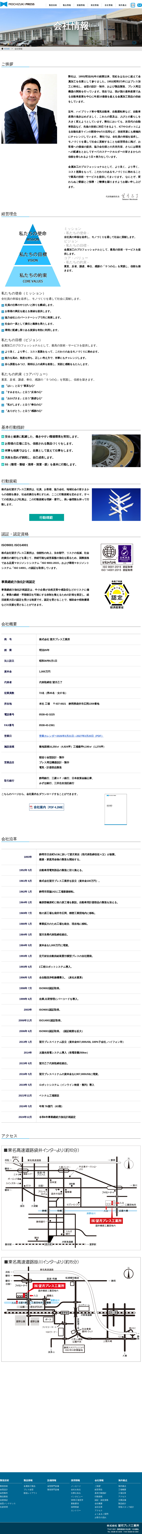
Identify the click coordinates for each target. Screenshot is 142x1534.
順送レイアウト (30, 1493)
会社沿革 (98, 1507)
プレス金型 (28, 1489)
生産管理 (4, 1507)
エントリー (76, 1510)
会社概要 (98, 1503)
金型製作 (4, 1493)
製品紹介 (122, 1503)
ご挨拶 (98, 1486)
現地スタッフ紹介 (126, 1507)
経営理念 (98, 1489)
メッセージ (76, 1486)
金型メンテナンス (8, 1503)
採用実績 (75, 1507)
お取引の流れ (100, 1517)
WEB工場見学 (77, 1500)
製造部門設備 (53, 1489)
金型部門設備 (53, 1486)
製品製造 (4, 1496)
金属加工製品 (29, 1486)
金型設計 (4, 1489)
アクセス (98, 1510)
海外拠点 (122, 1486)
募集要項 (75, 1503)
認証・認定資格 (101, 1500)
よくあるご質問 (101, 1514)
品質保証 (4, 1500)
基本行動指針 (100, 1493)
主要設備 (122, 1500)
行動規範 (98, 1496)
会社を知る (76, 1489)
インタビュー (77, 1496)
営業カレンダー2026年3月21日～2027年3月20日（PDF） (71, 736)
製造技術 (4, 1486)
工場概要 (122, 1489)
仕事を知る (76, 1493)
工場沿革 (122, 1493)
